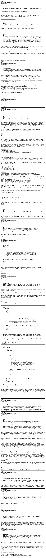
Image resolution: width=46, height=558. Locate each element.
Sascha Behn (3, 98)
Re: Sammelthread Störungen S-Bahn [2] (9, 2)
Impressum (3, 554)
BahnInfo (29, 555)
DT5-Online (3, 412)
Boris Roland (3, 108)
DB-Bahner (3, 341)
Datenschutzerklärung (11, 554)
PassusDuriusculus (5, 29)
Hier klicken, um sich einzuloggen (8, 552)
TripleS (2, 509)
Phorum (7, 555)
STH (2, 198)
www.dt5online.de (35, 469)
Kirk (2, 471)
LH (1, 62)
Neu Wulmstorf (4, 302)
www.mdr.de (2, 61)
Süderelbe (3, 1)
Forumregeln (19, 554)
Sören (2, 17)
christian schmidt (4, 528)
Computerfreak (4, 489)
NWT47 (2, 204)
